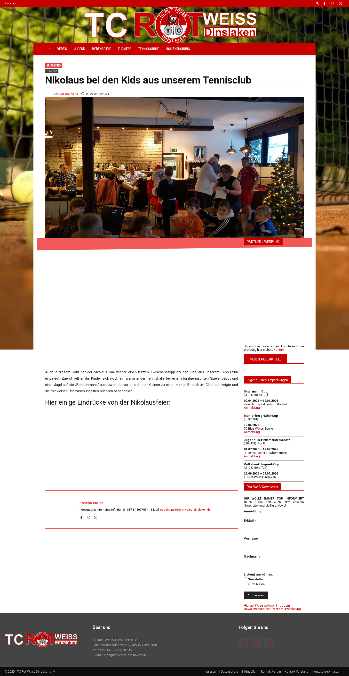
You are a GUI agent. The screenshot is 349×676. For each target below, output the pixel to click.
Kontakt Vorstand (297, 671)
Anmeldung (252, 407)
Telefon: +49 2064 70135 (112, 650)
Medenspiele (101, 49)
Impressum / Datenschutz (220, 671)
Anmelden (10, 3)
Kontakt (279, 349)
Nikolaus (52, 71)
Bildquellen (249, 671)
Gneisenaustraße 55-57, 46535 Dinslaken (125, 645)
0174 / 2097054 (137, 509)
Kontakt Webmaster (326, 671)
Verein (62, 49)
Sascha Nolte (68, 93)
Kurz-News (254, 584)
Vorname (251, 538)
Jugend (79, 49)
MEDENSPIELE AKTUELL (265, 359)
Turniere (124, 49)
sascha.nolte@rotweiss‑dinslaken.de (185, 509)
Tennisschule (148, 49)
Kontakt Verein (271, 671)
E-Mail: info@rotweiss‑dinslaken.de (120, 655)
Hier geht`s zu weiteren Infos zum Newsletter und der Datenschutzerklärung (272, 607)
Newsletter (254, 579)
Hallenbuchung (178, 49)
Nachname (252, 556)
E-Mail (250, 520)
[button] (317, 3)
